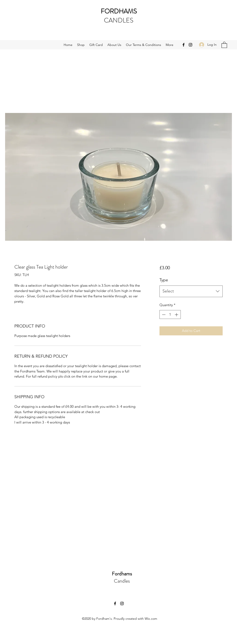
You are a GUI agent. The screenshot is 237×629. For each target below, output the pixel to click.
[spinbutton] (170, 314)
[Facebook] (183, 44)
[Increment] (177, 314)
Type (163, 279)
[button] (224, 44)
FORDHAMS (119, 11)
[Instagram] (190, 44)
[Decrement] (163, 314)
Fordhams (122, 573)
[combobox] (191, 291)
